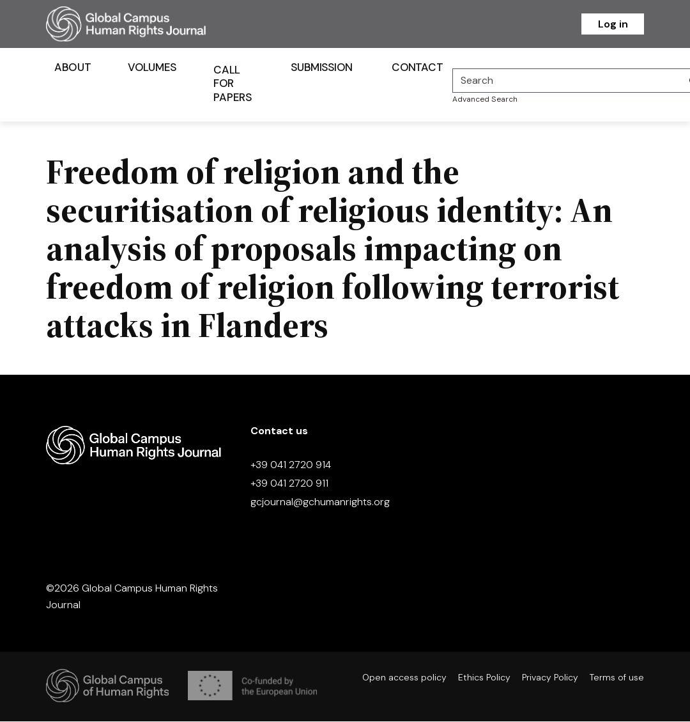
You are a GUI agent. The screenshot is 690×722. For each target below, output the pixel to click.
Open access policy (404, 678)
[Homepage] (142, 24)
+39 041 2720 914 (290, 466)
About (72, 68)
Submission (322, 68)
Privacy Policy (550, 678)
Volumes (152, 68)
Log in (613, 24)
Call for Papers (232, 84)
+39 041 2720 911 (289, 484)
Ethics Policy (484, 678)
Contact (417, 68)
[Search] (567, 81)
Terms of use (617, 678)
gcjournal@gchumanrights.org (320, 503)
